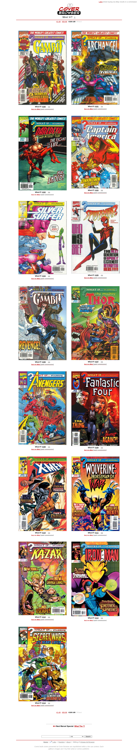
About (68, 742)
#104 (44, 276)
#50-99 (64, 22)
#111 (97, 533)
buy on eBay (42, 109)
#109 (97, 448)
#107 (97, 362)
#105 (97, 275)
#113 (97, 618)
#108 (44, 447)
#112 (44, 617)
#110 (44, 533)
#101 (97, 106)
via (49, 107)
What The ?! (79, 726)
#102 (44, 192)
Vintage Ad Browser (87, 742)
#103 (97, 190)
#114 (44, 703)
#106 (44, 362)
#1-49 (58, 22)
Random (61, 742)
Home (45, 742)
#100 (44, 107)
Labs (53, 742)
